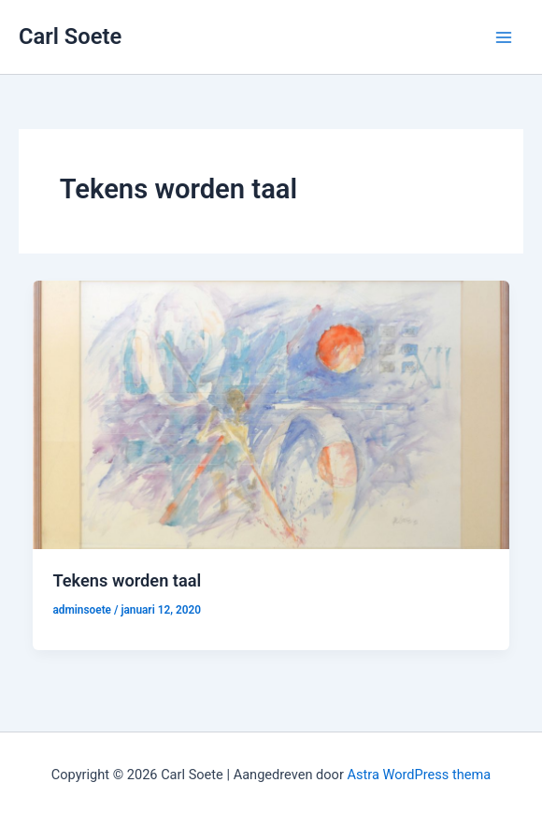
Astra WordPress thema (420, 774)
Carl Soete (70, 36)
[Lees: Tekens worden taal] (271, 413)
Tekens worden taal (126, 580)
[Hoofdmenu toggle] (503, 37)
